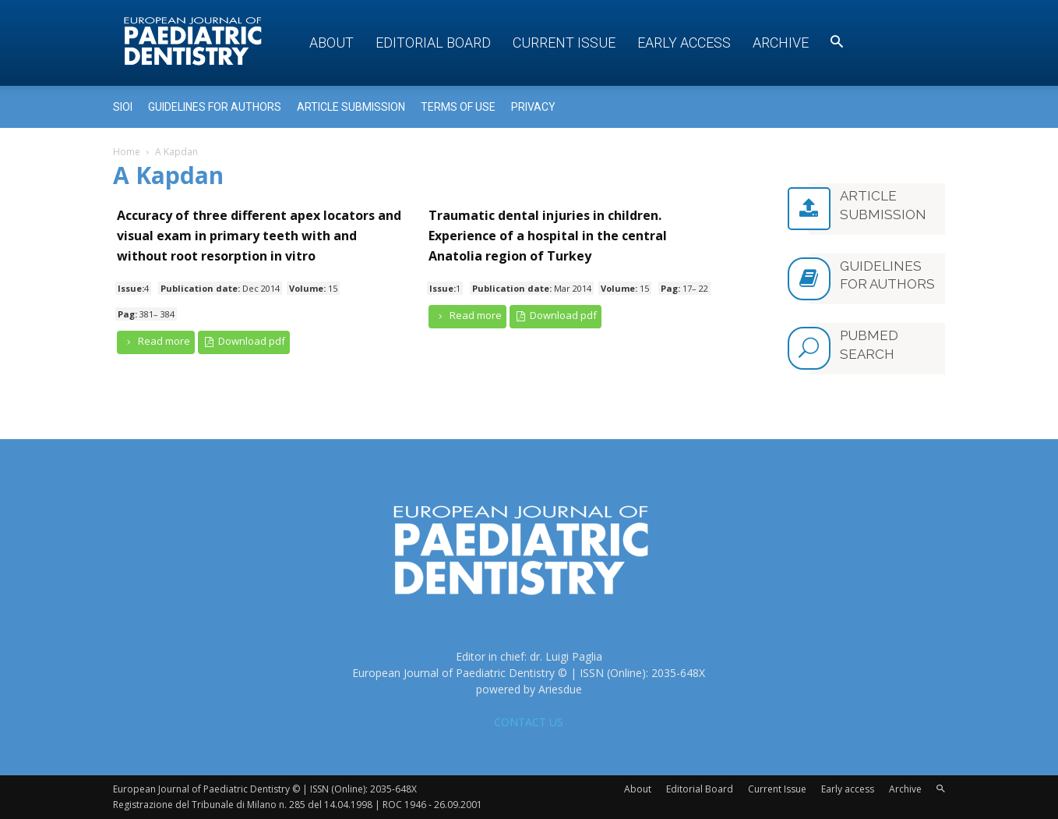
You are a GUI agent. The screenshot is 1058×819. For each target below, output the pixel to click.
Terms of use (458, 107)
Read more (156, 341)
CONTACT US (528, 721)
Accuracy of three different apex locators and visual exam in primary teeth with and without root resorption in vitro (259, 235)
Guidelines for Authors (214, 107)
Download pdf (244, 341)
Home (126, 151)
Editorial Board (433, 42)
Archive (781, 42)
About (331, 42)
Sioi (122, 107)
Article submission (351, 107)
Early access (684, 42)
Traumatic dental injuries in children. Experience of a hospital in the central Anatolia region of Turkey (547, 235)
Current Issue (564, 42)
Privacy (533, 107)
